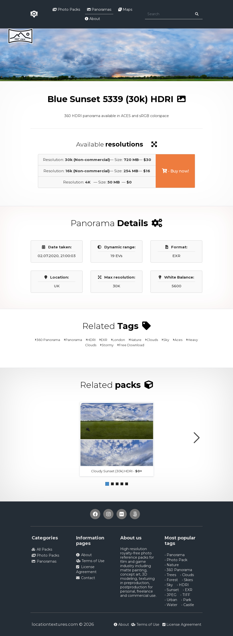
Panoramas (99, 9)
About (92, 18)
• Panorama (175, 555)
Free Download (131, 345)
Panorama (73, 340)
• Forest (171, 580)
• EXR (187, 590)
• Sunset (172, 590)
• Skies (187, 580)
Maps (125, 9)
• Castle (187, 605)
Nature (135, 340)
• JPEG (170, 595)
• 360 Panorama (178, 570)
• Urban (171, 600)
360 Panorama (48, 340)
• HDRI (183, 585)
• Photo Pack (176, 560)
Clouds (152, 340)
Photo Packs (66, 9)
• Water (171, 605)
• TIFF (185, 595)
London (119, 340)
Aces (178, 340)
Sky (166, 340)
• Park (186, 600)
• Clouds (187, 575)
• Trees (170, 575)
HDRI (91, 340)
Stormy (108, 345)
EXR (104, 340)
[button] (107, 484)
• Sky (169, 585)
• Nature (172, 565)
